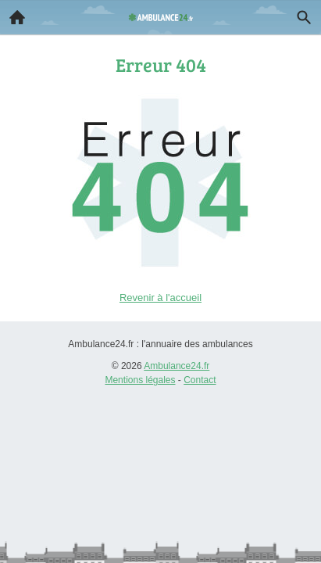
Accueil (12, 13)
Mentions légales (140, 380)
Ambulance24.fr (176, 365)
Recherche (300, 14)
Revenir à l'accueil (160, 297)
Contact (200, 380)
